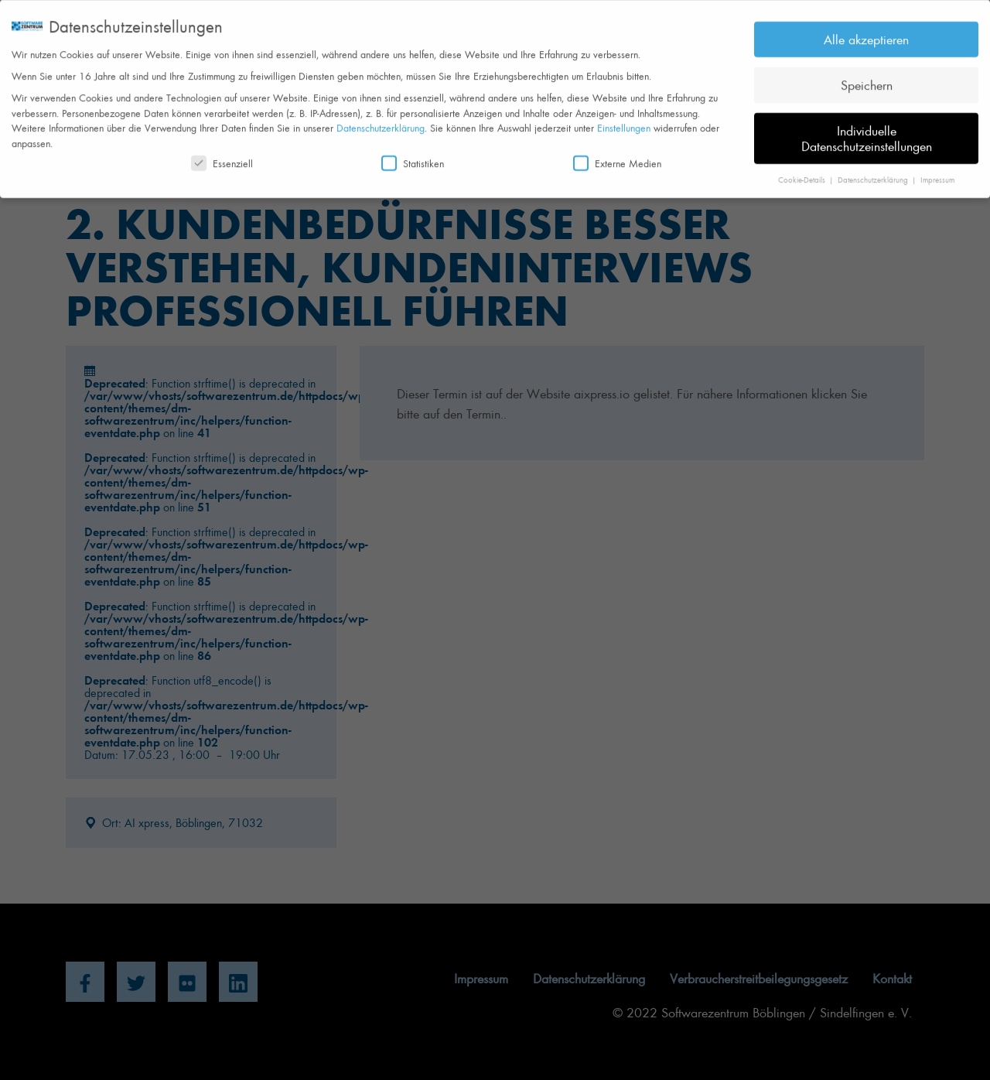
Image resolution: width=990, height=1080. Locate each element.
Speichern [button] (867, 79)
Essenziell (222, 157)
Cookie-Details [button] (803, 173)
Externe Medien (617, 157)
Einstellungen (623, 121)
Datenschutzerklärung (380, 121)
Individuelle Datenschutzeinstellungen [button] (866, 132)
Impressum (937, 173)
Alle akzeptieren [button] (866, 33)
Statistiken (412, 157)
